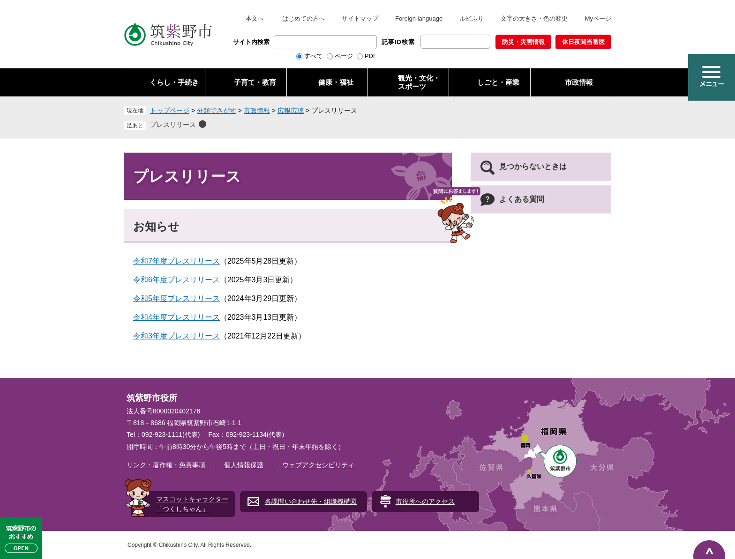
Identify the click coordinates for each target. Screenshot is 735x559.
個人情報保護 (243, 465)
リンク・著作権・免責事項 (166, 465)
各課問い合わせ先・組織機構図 (311, 501)
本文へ (255, 18)
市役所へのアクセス (425, 501)
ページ (344, 55)
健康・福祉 (335, 82)
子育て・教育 (255, 82)
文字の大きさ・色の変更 (534, 18)
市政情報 (579, 82)
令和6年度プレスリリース (176, 280)
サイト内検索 (251, 41)
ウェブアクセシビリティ (318, 465)
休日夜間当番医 (583, 41)
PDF (371, 55)
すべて (313, 55)
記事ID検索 (398, 41)
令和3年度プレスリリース (176, 336)
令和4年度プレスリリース (176, 317)
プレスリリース (173, 124)
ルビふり (471, 18)
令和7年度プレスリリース (176, 261)
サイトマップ (360, 18)
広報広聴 (291, 110)
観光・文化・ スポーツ (419, 82)
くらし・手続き (174, 82)
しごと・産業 (498, 82)
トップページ (169, 110)
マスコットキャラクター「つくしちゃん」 (192, 504)
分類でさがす (216, 110)
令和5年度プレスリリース (176, 298)
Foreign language (418, 18)
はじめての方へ (303, 18)
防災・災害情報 (523, 41)
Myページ (598, 18)
